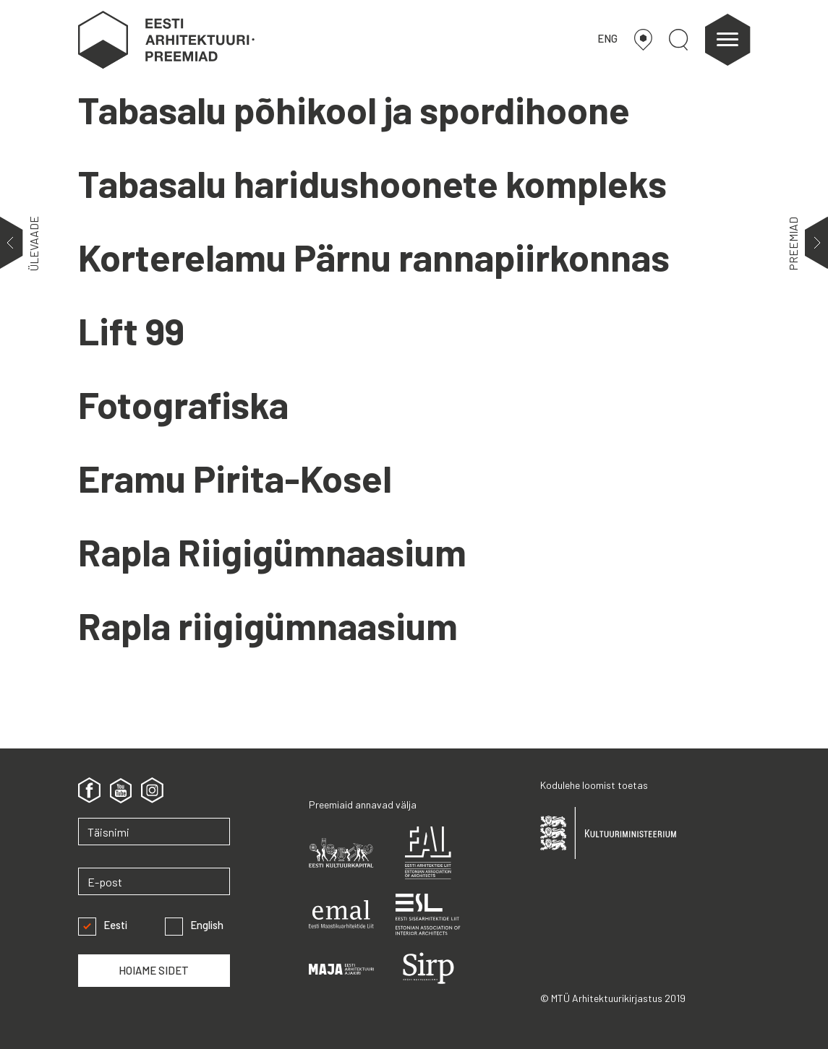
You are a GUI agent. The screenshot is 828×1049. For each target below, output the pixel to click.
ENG (607, 38)
